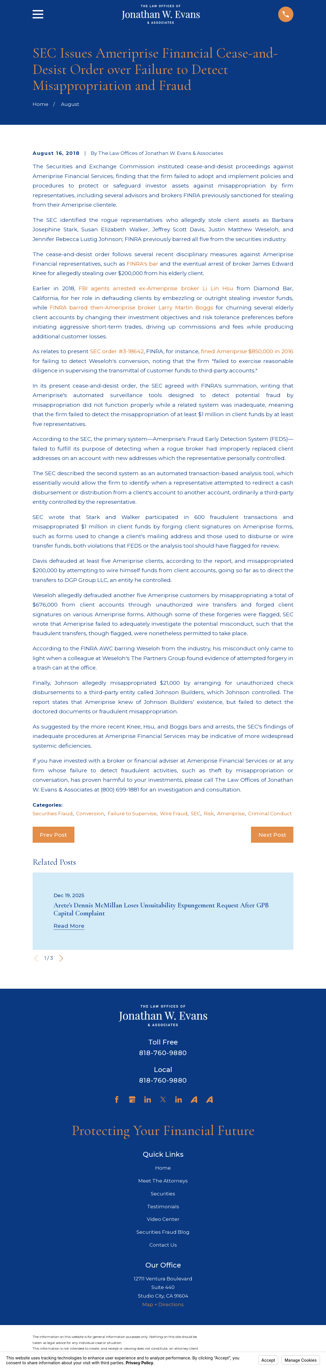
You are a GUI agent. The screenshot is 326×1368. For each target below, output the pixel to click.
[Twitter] (163, 1099)
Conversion (90, 813)
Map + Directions (163, 1304)
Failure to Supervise (132, 813)
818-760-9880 (163, 1053)
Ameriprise (231, 813)
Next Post (272, 834)
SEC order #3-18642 (117, 351)
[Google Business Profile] (132, 1099)
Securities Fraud (53, 813)
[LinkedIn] (147, 1099)
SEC (195, 813)
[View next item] (61, 958)
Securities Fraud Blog (163, 1232)
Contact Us (163, 1245)
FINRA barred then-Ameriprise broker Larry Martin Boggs (131, 307)
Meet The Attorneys (163, 1181)
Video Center (163, 1219)
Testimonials (163, 1206)
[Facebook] (116, 1099)
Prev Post (53, 834)
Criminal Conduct (270, 813)
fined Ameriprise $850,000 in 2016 (247, 351)
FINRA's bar (142, 263)
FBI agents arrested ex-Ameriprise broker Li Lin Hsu (156, 288)
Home (163, 1168)
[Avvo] (194, 1099)
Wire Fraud (173, 813)
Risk (209, 813)
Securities (163, 1194)
